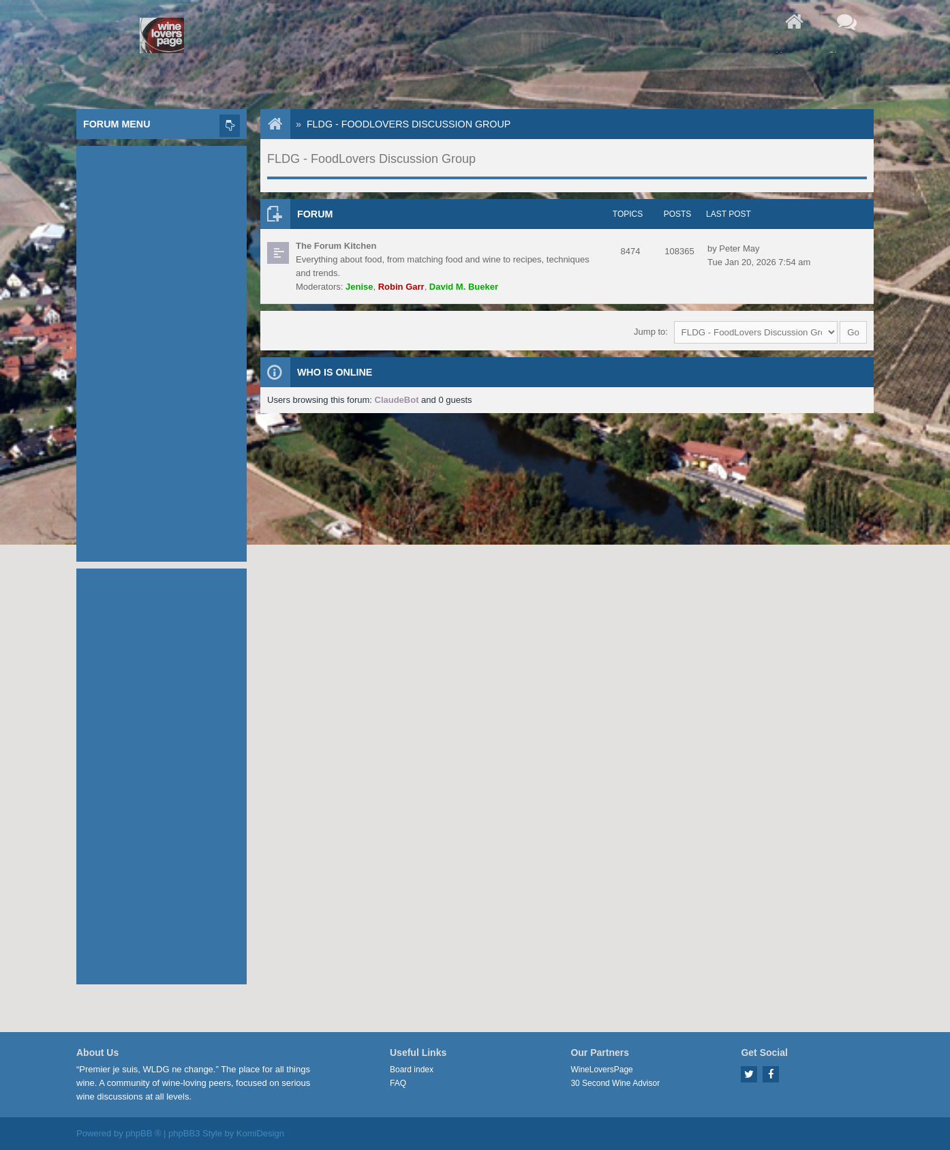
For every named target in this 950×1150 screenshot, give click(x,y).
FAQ (398, 1083)
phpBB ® (143, 1133)
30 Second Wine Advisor (615, 1083)
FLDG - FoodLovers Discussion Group (408, 124)
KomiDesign (260, 1133)
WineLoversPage (601, 1069)
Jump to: (651, 332)
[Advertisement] (161, 350)
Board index (411, 1069)
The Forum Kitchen (336, 246)
